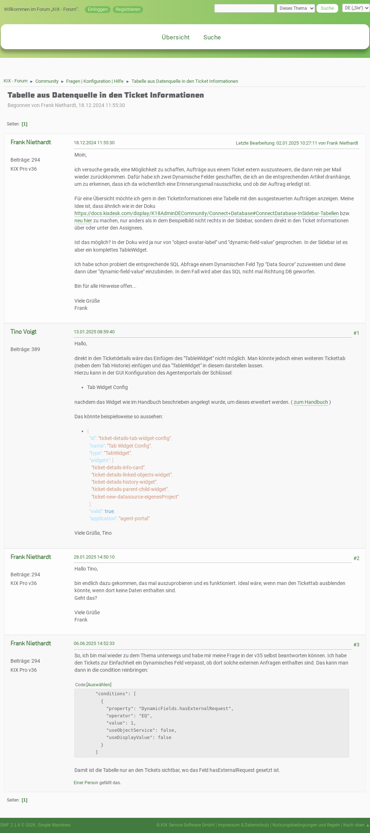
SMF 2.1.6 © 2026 (17, 825)
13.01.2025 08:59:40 (94, 331)
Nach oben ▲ (356, 825)
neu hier (83, 221)
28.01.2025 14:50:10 (94, 557)
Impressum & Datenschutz (243, 825)
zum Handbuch (311, 402)
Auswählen (98, 684)
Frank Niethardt (30, 142)
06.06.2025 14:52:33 (94, 643)
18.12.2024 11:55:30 (94, 142)
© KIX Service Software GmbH (185, 825)
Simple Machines (54, 825)
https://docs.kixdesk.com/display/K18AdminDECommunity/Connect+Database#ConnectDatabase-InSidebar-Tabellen (206, 213)
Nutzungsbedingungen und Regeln (306, 825)
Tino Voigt (23, 332)
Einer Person (86, 782)
